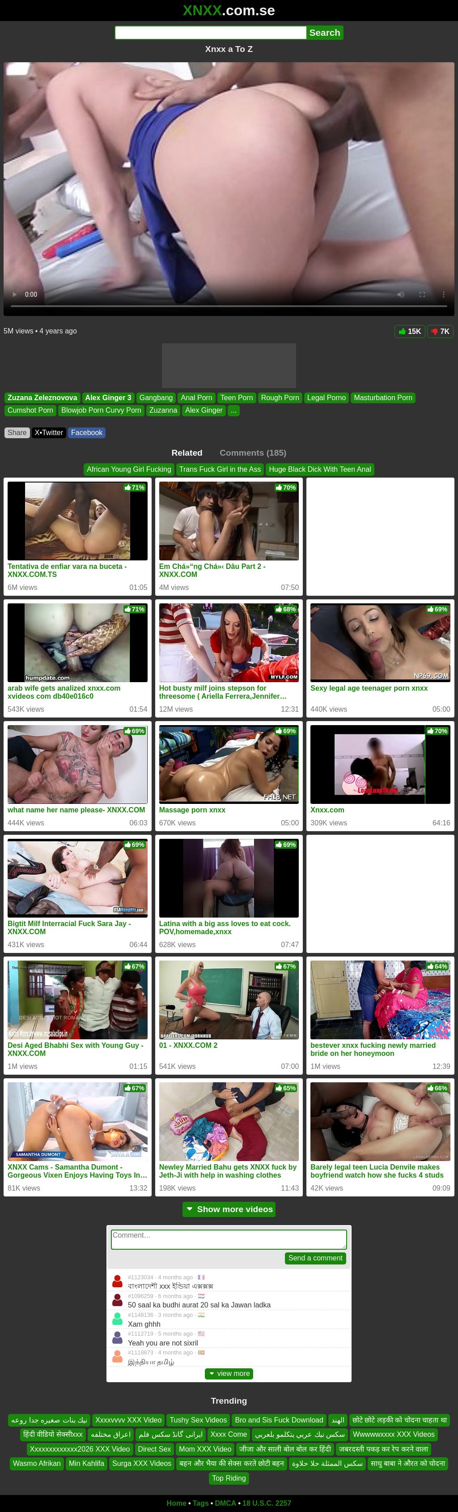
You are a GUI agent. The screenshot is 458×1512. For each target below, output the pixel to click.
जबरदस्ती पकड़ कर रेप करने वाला (383, 1449)
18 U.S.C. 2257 (266, 1503)
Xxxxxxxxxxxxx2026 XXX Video (80, 1449)
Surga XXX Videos (141, 1464)
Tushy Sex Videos (198, 1420)
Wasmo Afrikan (37, 1464)
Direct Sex (154, 1449)
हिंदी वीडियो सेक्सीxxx (53, 1435)
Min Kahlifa (86, 1464)
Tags (201, 1503)
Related (187, 452)
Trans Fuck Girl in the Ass (220, 469)
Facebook (86, 432)
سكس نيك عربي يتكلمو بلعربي (300, 1435)
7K (440, 331)
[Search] (210, 33)
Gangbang (156, 397)
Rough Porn (280, 397)
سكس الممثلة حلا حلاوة (327, 1464)
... (234, 410)
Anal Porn (196, 397)
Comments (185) (253, 452)
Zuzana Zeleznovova (42, 397)
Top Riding (229, 1478)
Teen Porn (237, 397)
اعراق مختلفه (111, 1435)
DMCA (225, 1503)
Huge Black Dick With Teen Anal (320, 469)
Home (177, 1503)
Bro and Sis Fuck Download (279, 1420)
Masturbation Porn (383, 397)
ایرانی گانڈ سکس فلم (170, 1435)
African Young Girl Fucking (129, 469)
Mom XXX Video (205, 1449)
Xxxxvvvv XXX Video (128, 1420)
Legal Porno (326, 397)
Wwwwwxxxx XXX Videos (394, 1435)
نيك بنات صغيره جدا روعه (49, 1420)
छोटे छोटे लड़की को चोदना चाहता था (399, 1420)
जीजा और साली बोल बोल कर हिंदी (285, 1449)
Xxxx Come (229, 1435)
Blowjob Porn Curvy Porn (101, 410)
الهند (337, 1420)
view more (229, 1373)
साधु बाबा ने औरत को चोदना (408, 1464)
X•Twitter (49, 432)
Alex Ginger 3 (108, 397)
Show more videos (229, 1209)
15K (410, 331)
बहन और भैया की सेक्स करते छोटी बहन (231, 1464)
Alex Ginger (204, 410)
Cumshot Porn (30, 410)
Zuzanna (163, 410)
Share (17, 432)
